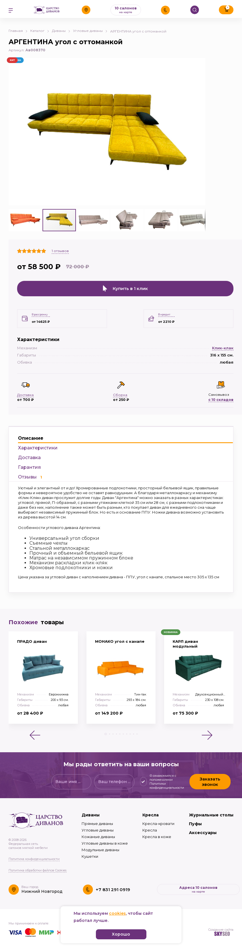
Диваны (61, 31)
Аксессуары (203, 829)
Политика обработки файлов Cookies (37, 867)
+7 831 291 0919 (113, 886)
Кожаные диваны (98, 833)
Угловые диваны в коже (105, 840)
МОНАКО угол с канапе (119, 638)
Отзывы (30, 473)
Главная (18, 31)
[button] (200, 63)
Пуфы (195, 820)
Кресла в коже (156, 833)
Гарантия (29, 464)
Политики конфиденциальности (167, 782)
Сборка (120, 391)
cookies (117, 913)
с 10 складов (220, 396)
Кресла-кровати (158, 820)
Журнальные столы (211, 811)
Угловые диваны (90, 31)
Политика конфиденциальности (34, 856)
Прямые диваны (97, 820)
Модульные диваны (100, 846)
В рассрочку (40, 311)
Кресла (150, 811)
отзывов (60, 251)
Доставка (29, 454)
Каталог (39, 31)
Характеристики (38, 444)
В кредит (164, 311)
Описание (30, 435)
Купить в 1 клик (125, 288)
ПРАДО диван (32, 638)
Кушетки (90, 853)
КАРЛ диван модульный (185, 640)
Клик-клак (222, 344)
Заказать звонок (209, 778)
